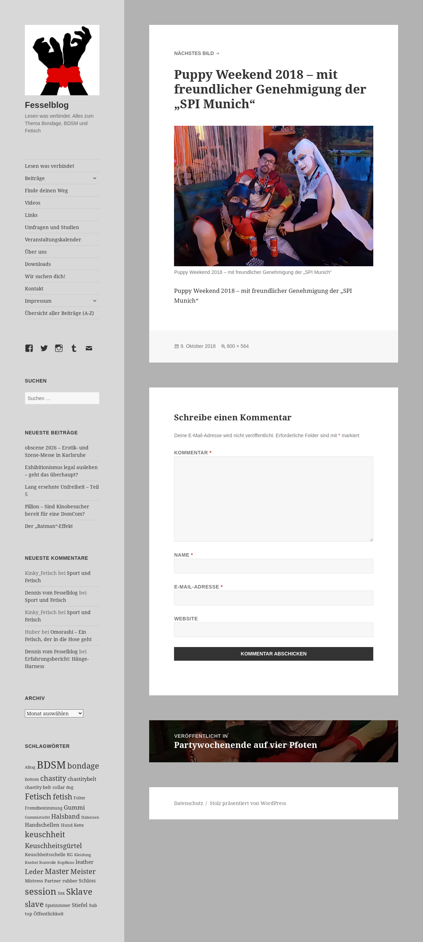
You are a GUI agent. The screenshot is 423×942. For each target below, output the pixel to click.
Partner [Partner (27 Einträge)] (52, 881)
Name (183, 555)
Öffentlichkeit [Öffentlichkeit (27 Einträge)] (49, 913)
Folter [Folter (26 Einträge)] (79, 798)
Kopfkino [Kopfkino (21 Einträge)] (65, 862)
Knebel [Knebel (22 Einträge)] (31, 862)
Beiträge (35, 178)
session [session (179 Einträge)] (40, 891)
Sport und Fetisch (45, 600)
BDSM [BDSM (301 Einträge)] (51, 765)
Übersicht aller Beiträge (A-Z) (59, 313)
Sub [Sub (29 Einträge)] (93, 905)
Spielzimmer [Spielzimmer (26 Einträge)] (57, 905)
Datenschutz (188, 803)
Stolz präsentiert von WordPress (248, 803)
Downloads (38, 264)
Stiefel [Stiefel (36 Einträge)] (80, 904)
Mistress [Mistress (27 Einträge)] (34, 881)
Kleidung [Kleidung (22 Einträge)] (82, 854)
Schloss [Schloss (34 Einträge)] (87, 880)
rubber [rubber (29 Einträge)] (69, 881)
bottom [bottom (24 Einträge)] (32, 779)
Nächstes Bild (194, 53)
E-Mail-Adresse (198, 587)
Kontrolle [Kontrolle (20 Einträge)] (47, 862)
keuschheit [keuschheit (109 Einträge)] (45, 834)
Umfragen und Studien (52, 227)
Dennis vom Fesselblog (51, 592)
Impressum (38, 300)
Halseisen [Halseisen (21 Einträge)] (90, 817)
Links (31, 215)
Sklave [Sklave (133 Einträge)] (79, 891)
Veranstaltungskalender (53, 239)
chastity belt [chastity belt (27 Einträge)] (38, 787)
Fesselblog (47, 105)
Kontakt (34, 288)
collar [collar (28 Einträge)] (59, 787)
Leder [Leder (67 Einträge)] (34, 871)
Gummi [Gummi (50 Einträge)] (74, 807)
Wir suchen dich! (45, 276)
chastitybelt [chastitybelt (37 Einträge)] (82, 778)
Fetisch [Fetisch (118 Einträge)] (38, 796)
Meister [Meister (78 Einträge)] (83, 871)
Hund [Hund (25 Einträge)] (66, 825)
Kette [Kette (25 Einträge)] (79, 825)
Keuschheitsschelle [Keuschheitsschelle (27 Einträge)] (45, 854)
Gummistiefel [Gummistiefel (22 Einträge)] (37, 817)
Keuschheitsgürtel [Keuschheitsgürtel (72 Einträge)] (53, 845)
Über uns (36, 251)
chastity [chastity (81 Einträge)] (53, 778)
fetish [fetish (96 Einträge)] (62, 796)
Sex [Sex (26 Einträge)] (61, 893)
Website (186, 618)
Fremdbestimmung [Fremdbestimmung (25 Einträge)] (43, 808)
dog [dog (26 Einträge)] (69, 787)
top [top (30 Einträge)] (28, 913)
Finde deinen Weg (46, 190)
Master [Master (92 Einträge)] (57, 871)
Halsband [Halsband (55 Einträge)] (65, 816)
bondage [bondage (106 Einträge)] (83, 765)
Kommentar (193, 452)
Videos (32, 202)
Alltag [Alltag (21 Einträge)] (30, 767)
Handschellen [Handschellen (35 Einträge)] (42, 824)
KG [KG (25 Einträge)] (70, 855)
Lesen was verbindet (49, 166)
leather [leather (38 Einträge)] (84, 861)
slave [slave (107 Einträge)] (34, 904)
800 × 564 (238, 346)
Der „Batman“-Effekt (49, 526)
